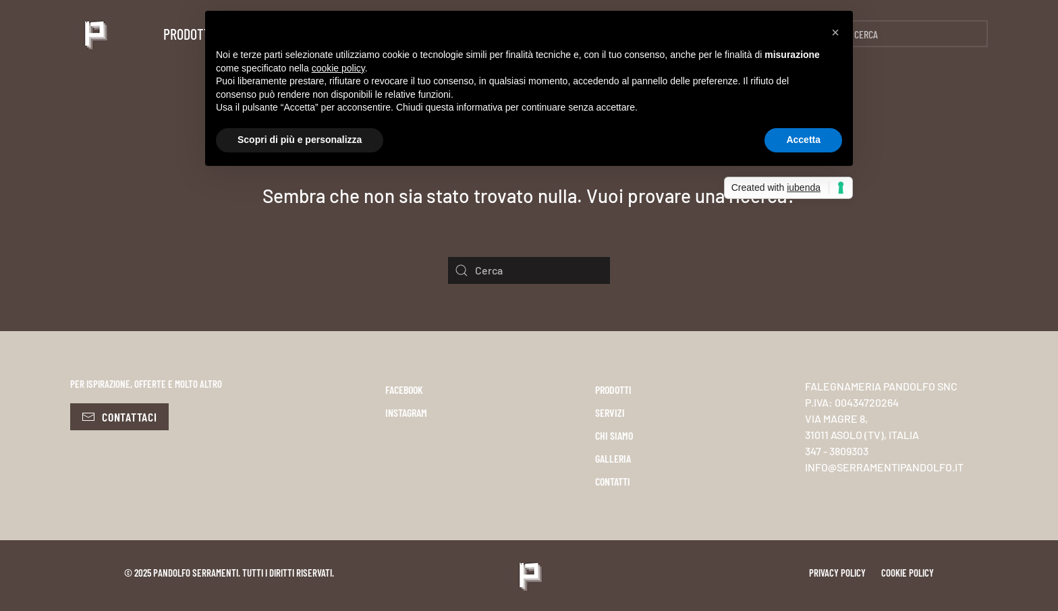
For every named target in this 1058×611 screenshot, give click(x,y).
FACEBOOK (404, 389)
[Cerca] (907, 33)
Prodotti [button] (188, 33)
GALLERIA (613, 458)
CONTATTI (612, 481)
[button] (835, 32)
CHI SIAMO (614, 435)
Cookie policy (907, 572)
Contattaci (119, 416)
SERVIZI (610, 412)
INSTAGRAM (406, 412)
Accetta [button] (803, 139)
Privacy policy (837, 572)
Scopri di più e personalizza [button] (300, 139)
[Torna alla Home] (94, 33)
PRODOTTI (613, 389)
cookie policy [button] (338, 68)
